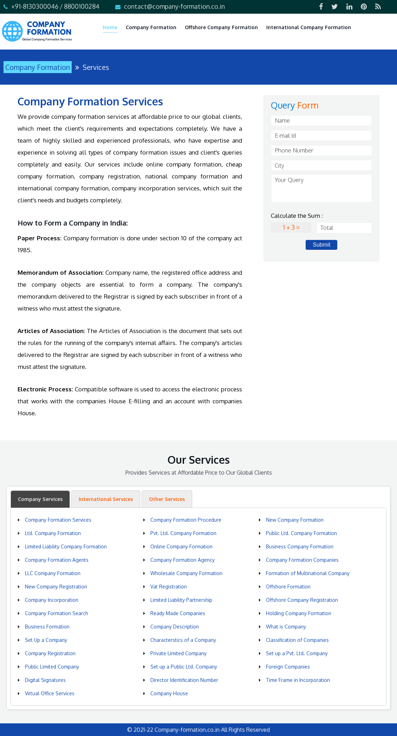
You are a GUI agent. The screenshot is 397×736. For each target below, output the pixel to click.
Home (110, 27)
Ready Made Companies (177, 613)
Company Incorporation (51, 600)
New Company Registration (56, 587)
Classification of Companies (297, 640)
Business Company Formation (299, 546)
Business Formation (47, 627)
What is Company (286, 627)
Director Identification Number (184, 680)
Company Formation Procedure (185, 520)
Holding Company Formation (298, 613)
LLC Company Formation (52, 573)
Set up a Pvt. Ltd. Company (297, 653)
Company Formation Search (56, 613)
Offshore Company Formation (221, 27)
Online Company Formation (181, 546)
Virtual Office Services (49, 693)
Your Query (321, 188)
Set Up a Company (46, 640)
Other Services (167, 499)
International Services (106, 499)
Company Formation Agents (57, 560)
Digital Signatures (45, 680)
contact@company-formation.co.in (174, 6)
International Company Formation (308, 27)
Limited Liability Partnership (181, 600)
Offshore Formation (288, 587)
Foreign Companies (288, 667)
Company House (169, 693)
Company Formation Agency (182, 560)
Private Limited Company (178, 653)
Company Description (174, 627)
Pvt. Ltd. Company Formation (183, 533)
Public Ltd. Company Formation (301, 533)
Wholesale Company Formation (186, 573)
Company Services (40, 499)
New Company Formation (295, 520)
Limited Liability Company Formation (66, 546)
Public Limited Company (52, 667)
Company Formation (151, 27)
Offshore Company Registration (302, 600)
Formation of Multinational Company (308, 573)
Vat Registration (168, 587)
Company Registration (50, 653)
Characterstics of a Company (183, 640)
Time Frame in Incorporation (298, 680)
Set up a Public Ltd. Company (183, 667)
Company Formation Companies (302, 560)
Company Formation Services (58, 520)
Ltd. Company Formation (53, 533)
